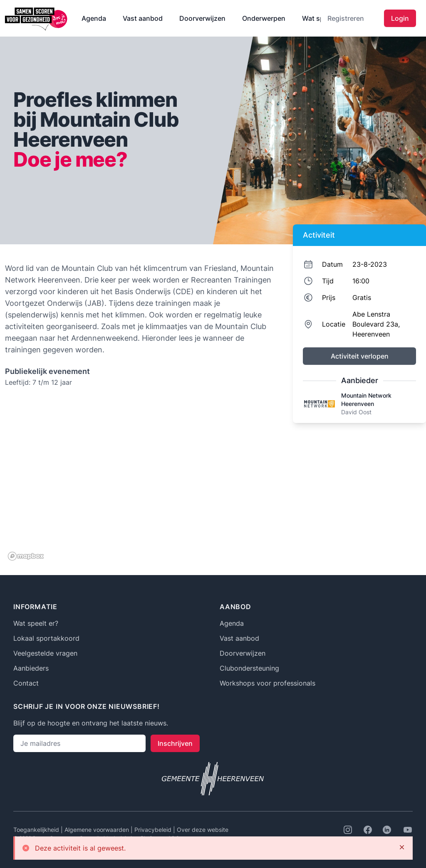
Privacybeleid (153, 829)
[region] (140, 480)
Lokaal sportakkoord (46, 638)
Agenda (94, 18)
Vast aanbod (143, 18)
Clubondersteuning (249, 668)
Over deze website (202, 829)
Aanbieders (31, 668)
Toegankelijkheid (37, 829)
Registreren (345, 18)
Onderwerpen (263, 18)
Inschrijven (175, 743)
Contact (26, 683)
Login (400, 18)
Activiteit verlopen (360, 356)
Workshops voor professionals (267, 683)
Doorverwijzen (202, 18)
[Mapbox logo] (25, 556)
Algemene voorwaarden (97, 829)
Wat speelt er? (35, 623)
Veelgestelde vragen (45, 653)
